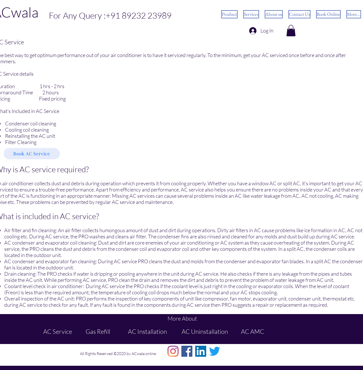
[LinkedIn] (200, 351)
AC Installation (147, 331)
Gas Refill (98, 331)
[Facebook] (186, 351)
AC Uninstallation (205, 331)
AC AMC (252, 331)
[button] (291, 30)
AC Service (57, 331)
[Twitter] (214, 351)
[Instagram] (173, 351)
